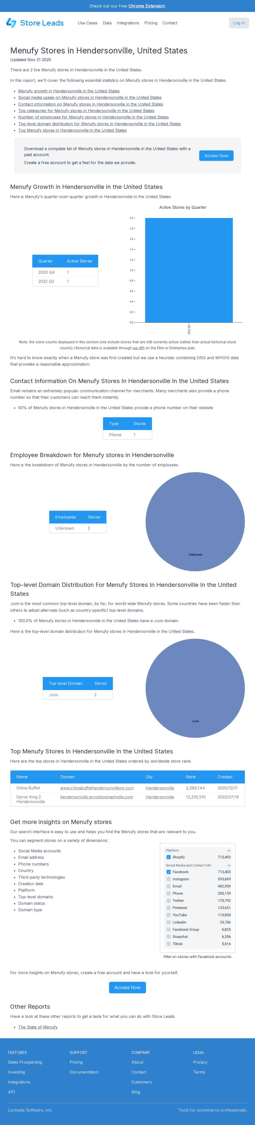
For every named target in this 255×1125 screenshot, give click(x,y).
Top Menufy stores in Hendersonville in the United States (72, 130)
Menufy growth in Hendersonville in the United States (69, 90)
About (137, 1062)
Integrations (128, 22)
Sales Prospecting (25, 1062)
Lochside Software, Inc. (30, 1110)
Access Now (216, 155)
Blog (135, 1091)
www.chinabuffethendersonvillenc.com (97, 787)
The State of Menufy (38, 1027)
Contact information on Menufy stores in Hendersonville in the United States (90, 104)
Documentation (84, 1072)
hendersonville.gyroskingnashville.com (96, 796)
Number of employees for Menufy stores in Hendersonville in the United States (93, 117)
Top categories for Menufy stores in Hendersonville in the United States (86, 110)
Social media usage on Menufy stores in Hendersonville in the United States (90, 97)
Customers (141, 1082)
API (11, 1091)
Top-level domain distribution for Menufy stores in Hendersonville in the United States (99, 123)
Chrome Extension (146, 5)
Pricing (150, 22)
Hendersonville (160, 787)
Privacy (200, 1062)
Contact (170, 22)
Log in (239, 22)
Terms (199, 1072)
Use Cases (88, 22)
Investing (16, 1072)
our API (138, 348)
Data (107, 22)
